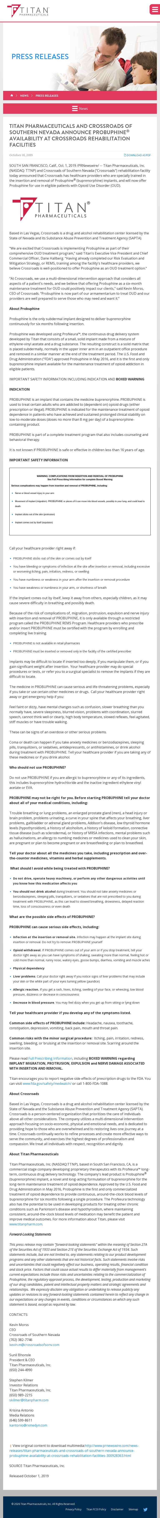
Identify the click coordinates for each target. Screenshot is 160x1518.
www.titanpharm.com (25, 1224)
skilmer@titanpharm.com (29, 1400)
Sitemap (133, 1509)
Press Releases (47, 95)
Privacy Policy (73, 1509)
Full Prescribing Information (50, 1058)
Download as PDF (137, 155)
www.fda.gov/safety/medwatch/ (47, 1083)
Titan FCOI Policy (96, 1509)
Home (11, 95)
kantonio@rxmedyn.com (28, 1425)
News (24, 95)
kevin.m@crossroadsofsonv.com (34, 1344)
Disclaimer (117, 1509)
